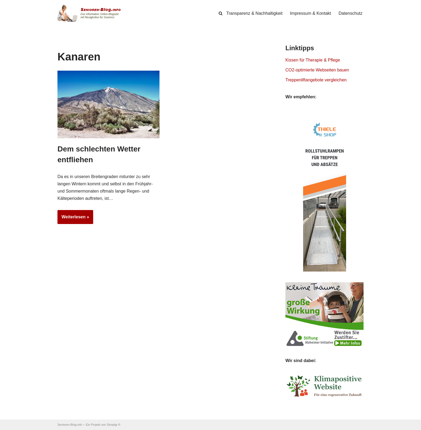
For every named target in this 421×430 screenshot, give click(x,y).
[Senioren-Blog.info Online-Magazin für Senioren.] (91, 13)
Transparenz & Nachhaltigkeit (254, 13)
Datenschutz (350, 13)
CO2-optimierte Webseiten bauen (317, 70)
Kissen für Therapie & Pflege (312, 60)
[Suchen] (221, 13)
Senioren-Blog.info (69, 424)
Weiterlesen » (73, 218)
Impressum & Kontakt (310, 13)
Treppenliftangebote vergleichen (316, 80)
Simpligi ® (114, 424)
